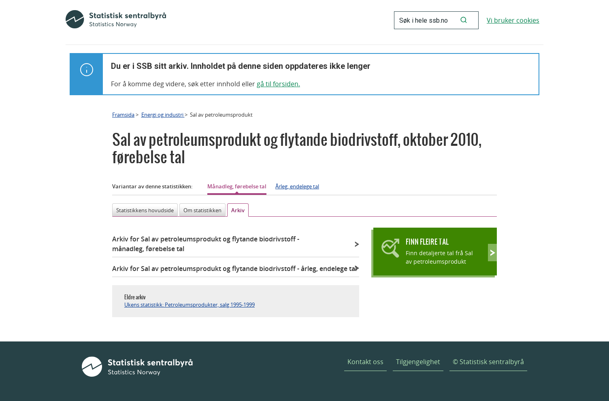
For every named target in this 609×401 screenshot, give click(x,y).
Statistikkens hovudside (145, 210)
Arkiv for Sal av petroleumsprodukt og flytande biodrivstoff (205, 244)
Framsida (123, 114)
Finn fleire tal (427, 242)
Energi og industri (163, 114)
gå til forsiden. (278, 83)
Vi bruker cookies (513, 20)
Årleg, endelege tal (297, 186)
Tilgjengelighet (418, 361)
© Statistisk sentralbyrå (488, 361)
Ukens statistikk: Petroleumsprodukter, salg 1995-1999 (189, 304)
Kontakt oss (365, 361)
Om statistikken (202, 210)
